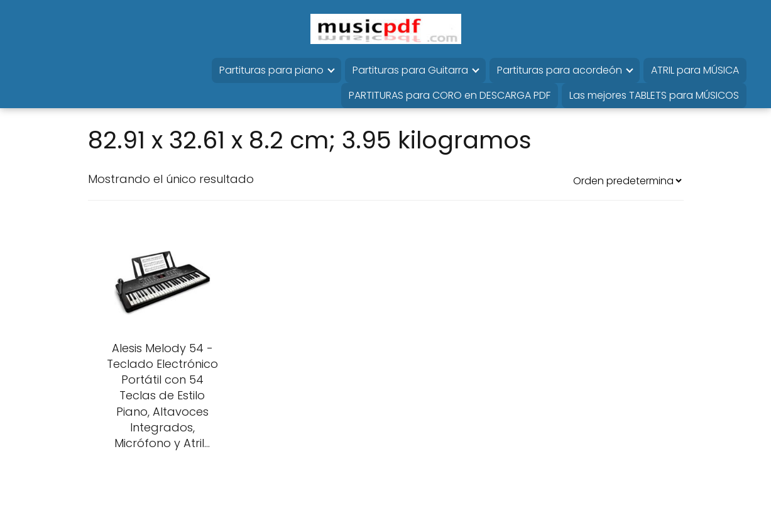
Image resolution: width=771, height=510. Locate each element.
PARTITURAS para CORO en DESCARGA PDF (449, 95)
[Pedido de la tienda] (627, 181)
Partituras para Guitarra (410, 70)
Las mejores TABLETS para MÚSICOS (654, 95)
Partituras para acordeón (559, 70)
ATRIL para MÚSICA (695, 70)
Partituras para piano (271, 70)
